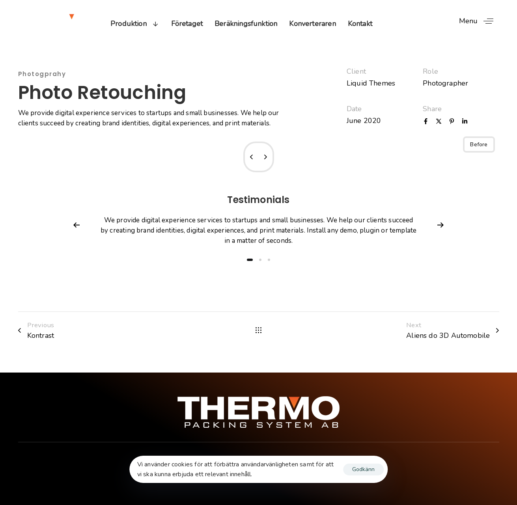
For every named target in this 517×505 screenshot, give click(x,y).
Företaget (187, 23)
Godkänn (363, 469)
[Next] (440, 225)
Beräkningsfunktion (246, 23)
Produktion (134, 23)
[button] (479, 21)
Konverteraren (312, 23)
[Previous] (76, 225)
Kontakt (360, 23)
